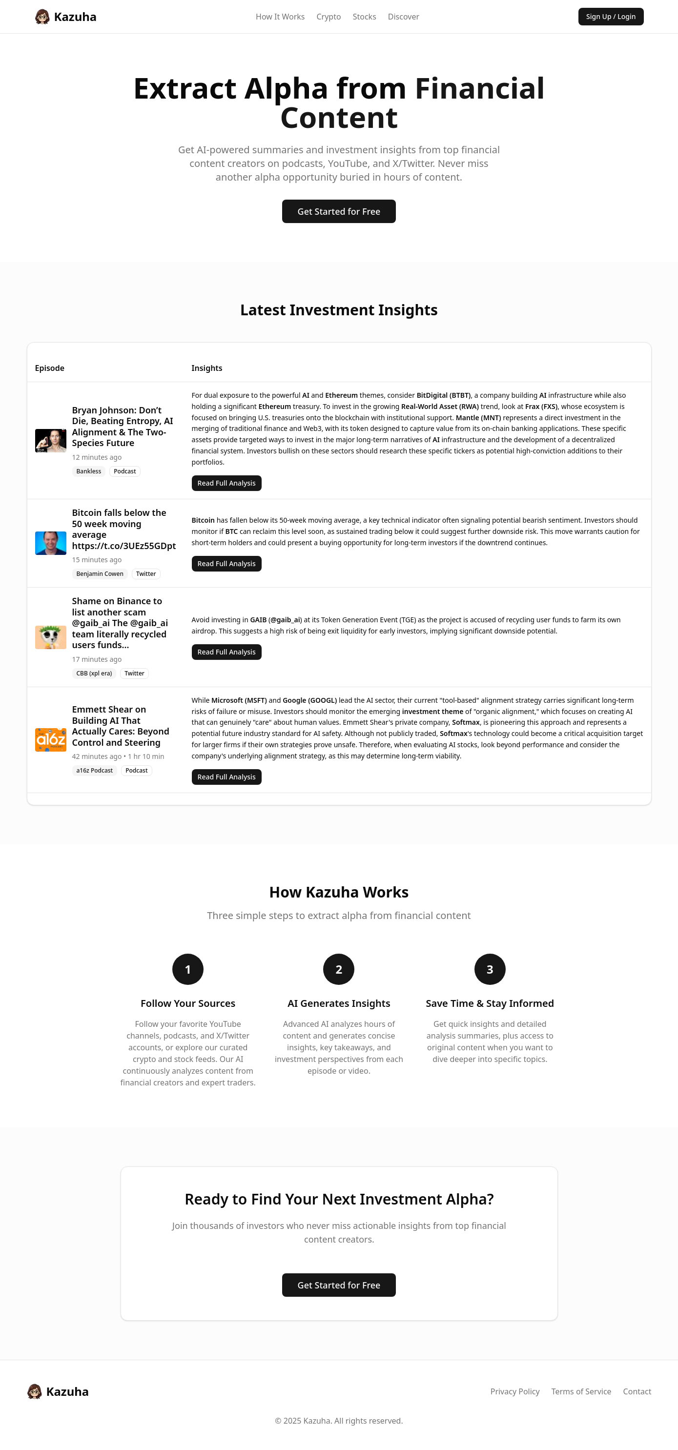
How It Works (280, 16)
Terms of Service (582, 1391)
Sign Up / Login (611, 16)
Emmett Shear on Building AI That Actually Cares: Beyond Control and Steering (120, 725)
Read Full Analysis (227, 483)
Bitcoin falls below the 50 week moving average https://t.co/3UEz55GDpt (124, 529)
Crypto (328, 16)
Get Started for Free (339, 211)
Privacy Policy (515, 1391)
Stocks (364, 16)
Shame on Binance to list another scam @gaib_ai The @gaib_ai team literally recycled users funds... (120, 623)
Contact (637, 1391)
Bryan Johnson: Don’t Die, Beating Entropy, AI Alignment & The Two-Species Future (122, 426)
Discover (403, 16)
